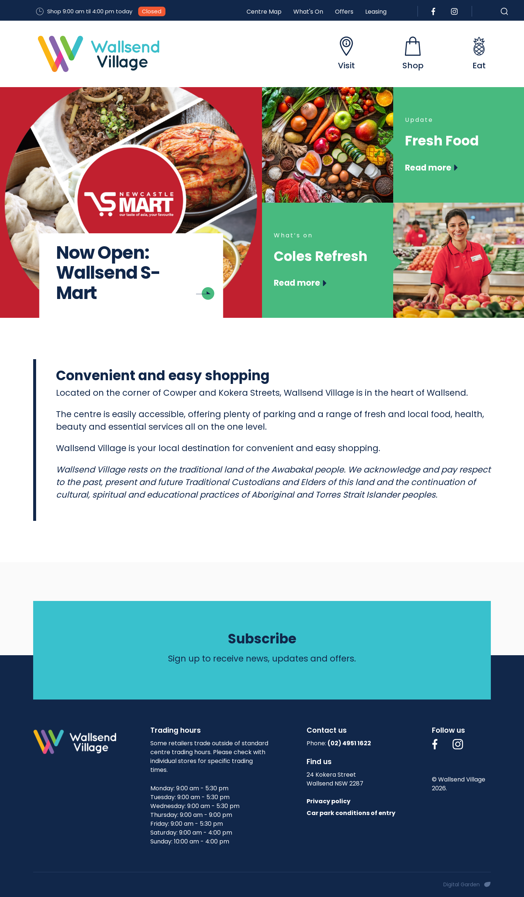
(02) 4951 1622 (349, 743)
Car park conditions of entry (351, 813)
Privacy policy (328, 801)
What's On (308, 11)
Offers (344, 11)
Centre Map (264, 11)
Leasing (376, 11)
